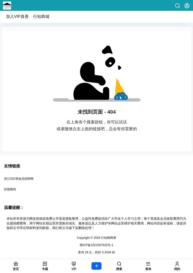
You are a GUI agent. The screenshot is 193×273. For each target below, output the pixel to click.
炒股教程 (10, 189)
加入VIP (17, 16)
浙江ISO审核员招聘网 (18, 178)
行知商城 (41, 16)
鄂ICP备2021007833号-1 (96, 245)
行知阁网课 (108, 238)
